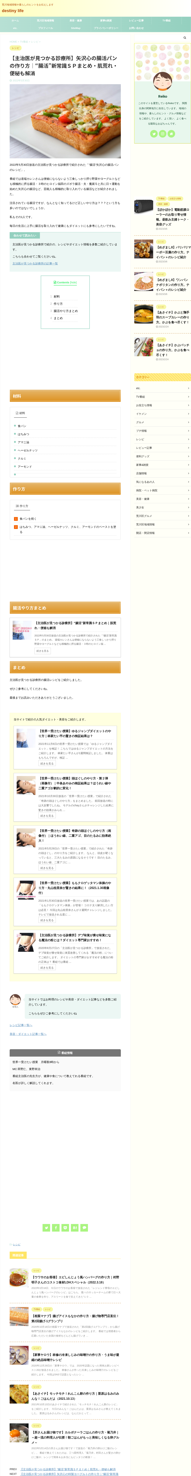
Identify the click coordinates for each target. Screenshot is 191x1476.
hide (73, 282)
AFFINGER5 (128, 1471)
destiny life (15, 10)
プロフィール (45, 28)
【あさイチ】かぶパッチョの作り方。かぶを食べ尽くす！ (172, 350)
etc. (15, 28)
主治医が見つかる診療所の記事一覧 (35, 263)
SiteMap (76, 28)
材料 (56, 296)
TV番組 (166, 20)
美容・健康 (76, 20)
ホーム (15, 20)
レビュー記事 (136, 20)
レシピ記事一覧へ (21, 986)
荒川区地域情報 (45, 20)
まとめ (58, 318)
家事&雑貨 (106, 20)
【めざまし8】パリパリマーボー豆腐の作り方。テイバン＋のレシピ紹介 (173, 252)
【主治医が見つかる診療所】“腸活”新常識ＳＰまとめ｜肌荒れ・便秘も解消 (68, 1430)
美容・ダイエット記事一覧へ (28, 995)
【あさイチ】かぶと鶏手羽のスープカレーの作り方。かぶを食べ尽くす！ (172, 317)
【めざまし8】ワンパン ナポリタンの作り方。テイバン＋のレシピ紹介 (172, 284)
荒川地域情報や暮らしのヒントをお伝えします (95, 1467)
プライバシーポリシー (106, 28)
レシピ (16, 1205)
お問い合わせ (136, 28)
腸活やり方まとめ (65, 311)
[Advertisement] (65, 359)
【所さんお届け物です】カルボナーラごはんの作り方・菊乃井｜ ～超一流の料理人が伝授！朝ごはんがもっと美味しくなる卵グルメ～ (75, 1398)
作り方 (58, 303)
